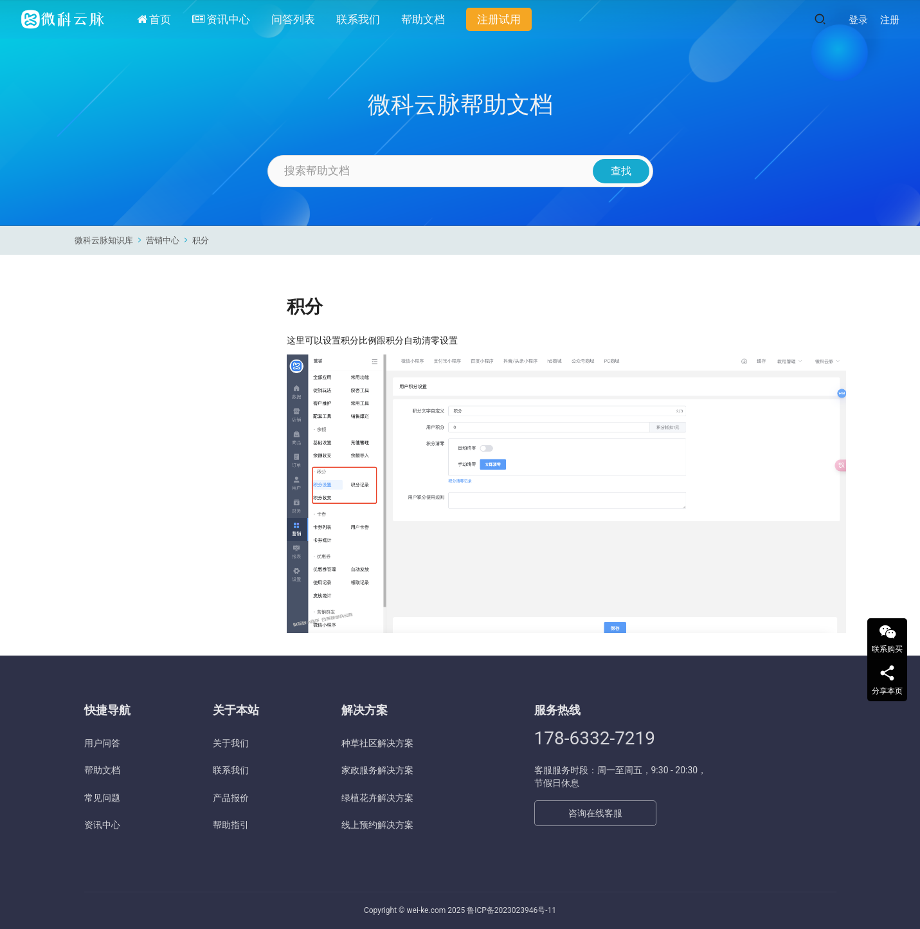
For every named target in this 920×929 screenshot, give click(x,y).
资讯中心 (221, 19)
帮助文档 (423, 19)
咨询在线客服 (595, 813)
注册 (889, 20)
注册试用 (499, 19)
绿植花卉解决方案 (377, 798)
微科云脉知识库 (104, 240)
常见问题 (102, 798)
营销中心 (162, 240)
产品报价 (231, 798)
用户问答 (102, 743)
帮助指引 (231, 825)
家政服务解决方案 (377, 770)
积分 (200, 240)
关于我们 (231, 743)
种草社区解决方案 (377, 743)
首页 (154, 19)
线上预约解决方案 (377, 825)
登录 (858, 20)
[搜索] (820, 19)
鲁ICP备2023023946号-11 (511, 910)
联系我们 (358, 19)
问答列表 (293, 19)
